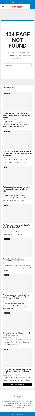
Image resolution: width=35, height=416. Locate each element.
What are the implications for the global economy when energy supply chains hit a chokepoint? (17, 153)
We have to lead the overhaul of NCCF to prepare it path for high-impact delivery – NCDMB (17, 115)
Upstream (6, 275)
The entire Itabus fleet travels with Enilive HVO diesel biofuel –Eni (15, 260)
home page (9, 55)
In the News (6, 93)
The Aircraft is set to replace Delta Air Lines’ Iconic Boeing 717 (16, 226)
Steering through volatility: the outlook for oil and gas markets (16, 334)
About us (14, 2)
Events (5, 349)
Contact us (20, 2)
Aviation (6, 205)
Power (5, 167)
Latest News (8, 87)
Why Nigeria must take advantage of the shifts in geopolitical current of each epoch (17, 371)
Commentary (7, 131)
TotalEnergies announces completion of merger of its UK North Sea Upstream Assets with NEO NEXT (17, 297)
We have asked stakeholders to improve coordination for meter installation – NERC (17, 189)
